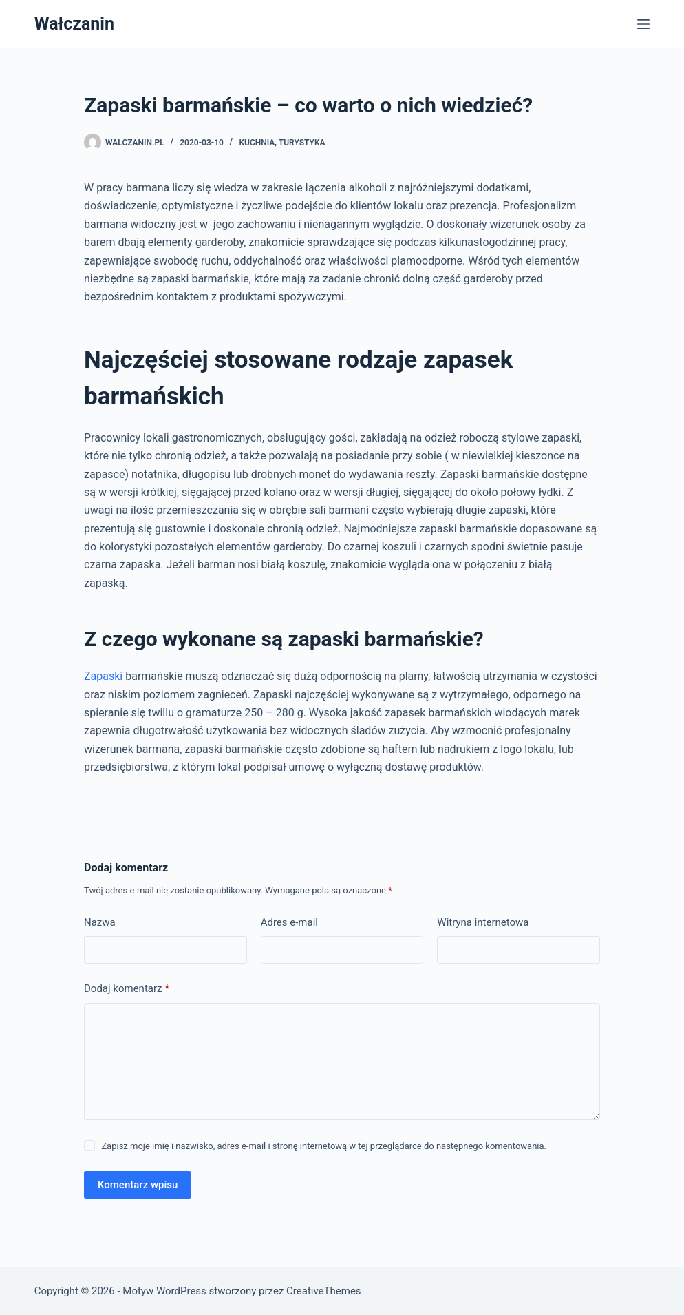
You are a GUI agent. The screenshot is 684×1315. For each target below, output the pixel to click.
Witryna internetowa (482, 922)
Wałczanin (74, 24)
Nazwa (100, 922)
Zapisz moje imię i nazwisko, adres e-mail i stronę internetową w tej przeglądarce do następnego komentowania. (323, 1146)
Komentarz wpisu (138, 1185)
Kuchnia (257, 142)
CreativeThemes (323, 1291)
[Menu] (643, 24)
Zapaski (103, 676)
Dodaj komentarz (126, 988)
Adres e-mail (289, 922)
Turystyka (302, 142)
